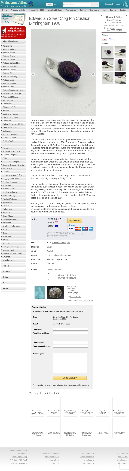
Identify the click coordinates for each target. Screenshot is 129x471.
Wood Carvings (9, 260)
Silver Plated (8, 216)
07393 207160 (75, 297)
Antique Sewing (9, 83)
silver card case (122, 457)
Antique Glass (8, 73)
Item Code (37, 324)
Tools (5, 230)
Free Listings (71, 10)
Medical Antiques (10, 182)
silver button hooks (87, 461)
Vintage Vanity (9, 250)
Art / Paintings (8, 100)
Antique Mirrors (9, 80)
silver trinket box (88, 457)
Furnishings (7, 148)
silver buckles (123, 461)
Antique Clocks (9, 59)
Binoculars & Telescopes (13, 107)
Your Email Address (41, 333)
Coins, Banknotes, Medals (13, 124)
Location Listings (55, 10)
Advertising (7, 46)
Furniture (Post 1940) (11, 151)
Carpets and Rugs (10, 117)
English (50, 251)
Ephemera (7, 131)
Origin (5, 277)
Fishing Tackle (8, 141)
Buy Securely (75, 220)
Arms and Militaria (10, 97)
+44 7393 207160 (86, 301)
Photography (8, 202)
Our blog (23, 461)
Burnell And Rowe (54, 270)
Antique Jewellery (10, 76)
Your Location (38, 342)
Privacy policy (84, 389)
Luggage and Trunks (11, 179)
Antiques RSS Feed (19, 464)
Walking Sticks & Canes (12, 253)
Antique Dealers (109, 10)
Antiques (13, 2)
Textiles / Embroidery (11, 226)
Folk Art (6, 145)
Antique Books (9, 53)
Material (6, 271)
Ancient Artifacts (9, 49)
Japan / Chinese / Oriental (13, 165)
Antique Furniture (10, 66)
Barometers (7, 104)
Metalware (7, 185)
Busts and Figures (10, 114)
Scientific (6, 213)
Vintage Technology (11, 247)
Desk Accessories (10, 128)
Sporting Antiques (10, 219)
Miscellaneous (9, 189)
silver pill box (54, 464)
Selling (83, 10)
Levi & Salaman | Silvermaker (59, 255)
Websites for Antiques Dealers (16, 29)
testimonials (12, 36)
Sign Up (57, 4)
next (93, 74)
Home (4, 10)
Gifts (5, 158)
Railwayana (7, 209)
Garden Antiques (10, 155)
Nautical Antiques (10, 199)
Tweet (111, 39)
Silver (49, 247)
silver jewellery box (52, 461)
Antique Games (9, 70)
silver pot (56, 467)
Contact (123, 10)
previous (33, 74)
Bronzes (6, 111)
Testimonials (22, 457)
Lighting (6, 172)
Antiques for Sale (18, 10)
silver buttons (89, 464)
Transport (7, 236)
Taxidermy (7, 223)
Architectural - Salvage (12, 93)
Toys (5, 233)
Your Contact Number (42, 346)
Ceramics (7, 121)
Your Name (37, 329)
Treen (5, 240)
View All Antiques (10, 41)
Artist (5, 288)
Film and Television (11, 134)
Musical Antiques (10, 192)
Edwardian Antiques (61, 243)
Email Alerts (94, 10)
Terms (12, 467)
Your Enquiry (38, 354)
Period (6, 266)
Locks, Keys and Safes (12, 175)
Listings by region (112, 4)
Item (35, 317)
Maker (5, 283)
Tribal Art (6, 243)
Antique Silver (8, 87)
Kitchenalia (7, 168)
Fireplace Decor (9, 138)
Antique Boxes (9, 56)
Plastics (6, 206)
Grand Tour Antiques (11, 162)
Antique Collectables (11, 63)
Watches (6, 257)
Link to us (15, 461)
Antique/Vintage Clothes (13, 90)
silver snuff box (88, 467)
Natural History (9, 196)
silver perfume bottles (51, 457)
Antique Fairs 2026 (36, 10)
